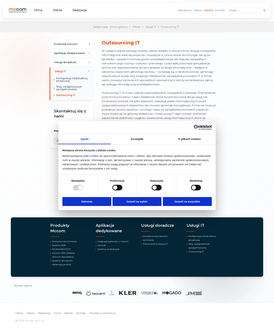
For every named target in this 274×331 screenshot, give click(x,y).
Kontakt (220, 10)
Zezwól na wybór (137, 201)
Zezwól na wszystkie (187, 201)
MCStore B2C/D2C (61, 249)
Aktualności (185, 10)
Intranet (102, 245)
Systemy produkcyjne (108, 249)
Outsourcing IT (170, 27)
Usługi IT (150, 27)
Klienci (198, 10)
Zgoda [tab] (85, 138)
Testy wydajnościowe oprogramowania (69, 88)
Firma (38, 10)
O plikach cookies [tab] (189, 138)
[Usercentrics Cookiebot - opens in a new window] (196, 127)
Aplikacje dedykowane (69, 53)
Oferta (57, 10)
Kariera (208, 10)
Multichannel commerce (64, 241)
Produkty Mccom (66, 44)
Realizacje (80, 10)
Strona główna (119, 27)
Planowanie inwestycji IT (155, 244)
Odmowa (86, 201)
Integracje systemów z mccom (113, 241)
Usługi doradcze (65, 62)
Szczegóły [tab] (137, 138)
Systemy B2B (59, 245)
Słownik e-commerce (102, 313)
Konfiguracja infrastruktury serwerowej (72, 80)
